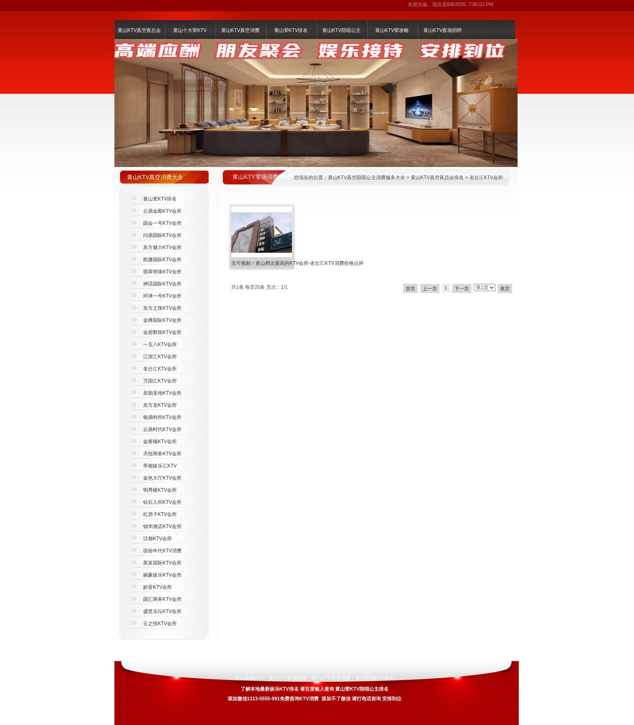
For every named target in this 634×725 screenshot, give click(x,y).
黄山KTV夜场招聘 (442, 30)
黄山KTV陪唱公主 (341, 30)
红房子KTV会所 (160, 514)
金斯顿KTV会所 (160, 441)
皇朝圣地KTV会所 (162, 393)
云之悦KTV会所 (160, 623)
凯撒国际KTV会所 (162, 259)
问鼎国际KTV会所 (162, 235)
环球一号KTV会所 (162, 296)
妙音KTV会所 (157, 587)
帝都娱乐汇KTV (160, 466)
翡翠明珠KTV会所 (162, 272)
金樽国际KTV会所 (162, 320)
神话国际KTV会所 (162, 284)
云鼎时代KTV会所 (162, 429)
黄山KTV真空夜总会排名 (437, 177)
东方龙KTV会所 (160, 405)
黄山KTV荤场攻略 (287, 678)
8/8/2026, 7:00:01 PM (470, 4)
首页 (410, 289)
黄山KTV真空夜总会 (139, 30)
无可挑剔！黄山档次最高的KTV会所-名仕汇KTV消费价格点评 (297, 263)
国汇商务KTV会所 (162, 599)
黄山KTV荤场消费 (331, 678)
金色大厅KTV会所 (162, 478)
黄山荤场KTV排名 (374, 678)
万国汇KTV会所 (160, 381)
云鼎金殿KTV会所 (162, 211)
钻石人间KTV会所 (162, 502)
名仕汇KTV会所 (486, 177)
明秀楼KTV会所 (160, 490)
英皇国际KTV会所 (162, 563)
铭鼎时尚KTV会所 (162, 417)
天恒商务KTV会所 (162, 454)
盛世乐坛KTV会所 (162, 611)
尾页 (505, 289)
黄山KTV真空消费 (240, 30)
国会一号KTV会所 (162, 223)
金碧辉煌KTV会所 (162, 332)
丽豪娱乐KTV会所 (162, 575)
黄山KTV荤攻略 (392, 30)
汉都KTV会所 (157, 538)
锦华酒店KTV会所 (162, 526)
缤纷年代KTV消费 (162, 551)
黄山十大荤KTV (190, 30)
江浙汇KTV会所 (160, 356)
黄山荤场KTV (249, 678)
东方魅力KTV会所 (162, 247)
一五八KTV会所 (160, 344)
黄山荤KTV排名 (291, 30)
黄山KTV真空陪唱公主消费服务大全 (366, 177)
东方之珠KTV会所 (162, 308)
